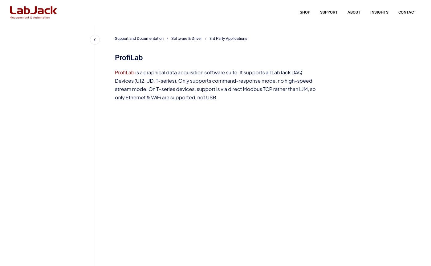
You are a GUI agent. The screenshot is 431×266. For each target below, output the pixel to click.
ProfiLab (125, 72)
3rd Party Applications (228, 38)
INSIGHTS (379, 12)
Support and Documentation (139, 38)
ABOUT (354, 12)
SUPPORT (329, 12)
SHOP (305, 12)
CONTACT (407, 12)
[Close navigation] (95, 40)
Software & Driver (186, 38)
